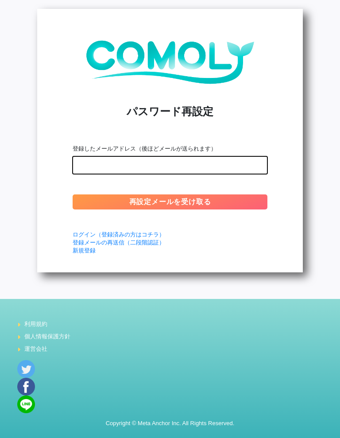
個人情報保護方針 (47, 336)
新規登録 (84, 250)
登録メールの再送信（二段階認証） (119, 242)
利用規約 (35, 324)
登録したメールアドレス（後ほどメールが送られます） (144, 148)
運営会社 (35, 348)
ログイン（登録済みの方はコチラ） (119, 234)
